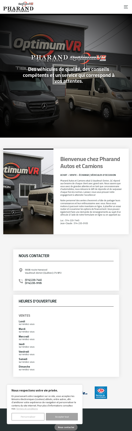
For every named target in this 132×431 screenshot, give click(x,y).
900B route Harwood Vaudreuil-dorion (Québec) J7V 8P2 (43, 271)
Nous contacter (66, 427)
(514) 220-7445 (33, 279)
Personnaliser (28, 416)
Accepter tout (62, 416)
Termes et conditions (27, 408)
